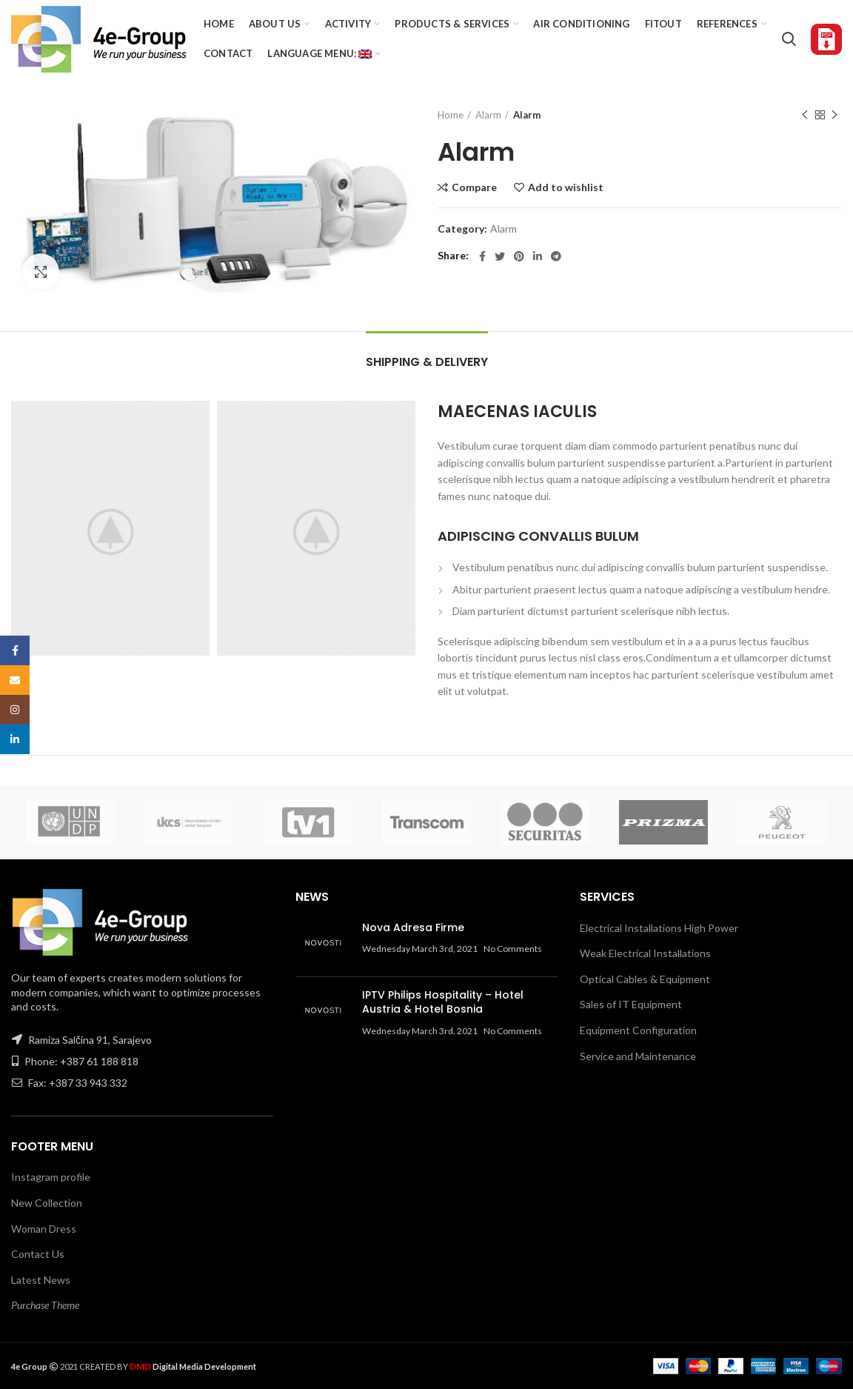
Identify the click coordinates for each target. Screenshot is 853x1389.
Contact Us (37, 1254)
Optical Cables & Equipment (645, 979)
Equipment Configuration (638, 1030)
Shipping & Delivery (427, 361)
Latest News (40, 1279)
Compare (474, 187)
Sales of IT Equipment (631, 1004)
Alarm (488, 115)
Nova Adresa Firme (413, 927)
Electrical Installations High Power (659, 928)
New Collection (46, 1202)
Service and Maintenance (638, 1056)
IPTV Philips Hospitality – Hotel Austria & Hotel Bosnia (442, 1002)
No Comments (513, 948)
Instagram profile (50, 1176)
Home (451, 115)
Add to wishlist (565, 187)
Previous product (804, 115)
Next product (834, 115)
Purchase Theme (45, 1305)
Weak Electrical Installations (645, 953)
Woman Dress (43, 1228)
